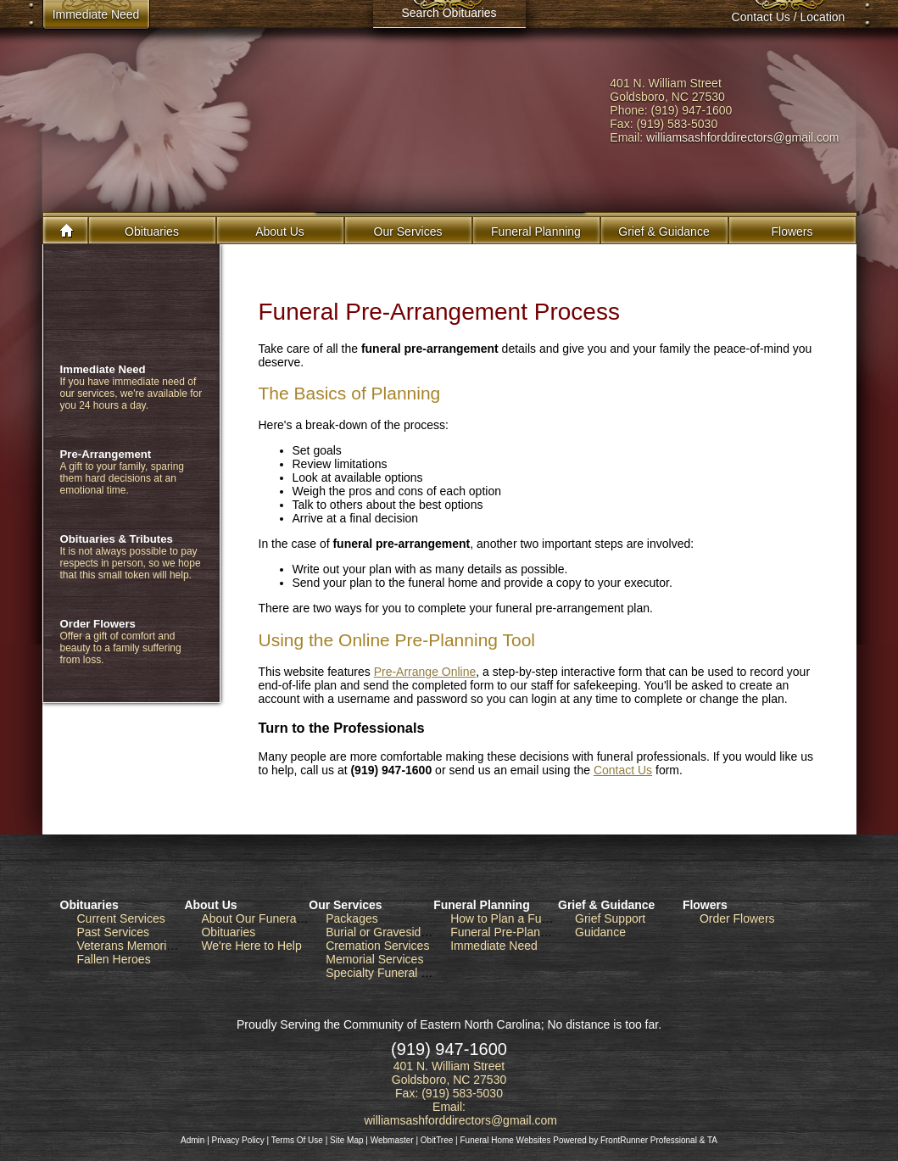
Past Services (113, 932)
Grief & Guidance (606, 905)
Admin (192, 1140)
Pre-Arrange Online (425, 671)
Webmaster (392, 1140)
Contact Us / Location (788, 17)
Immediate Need (103, 369)
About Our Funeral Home (267, 918)
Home (67, 230)
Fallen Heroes (114, 959)
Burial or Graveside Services (401, 932)
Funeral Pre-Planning (506, 932)
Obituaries (152, 231)
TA (712, 1140)
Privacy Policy (238, 1140)
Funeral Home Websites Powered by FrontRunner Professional (578, 1140)
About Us (210, 905)
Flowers (791, 231)
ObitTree (437, 1140)
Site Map (346, 1140)
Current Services (121, 918)
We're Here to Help (251, 945)
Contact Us (623, 770)
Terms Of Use (297, 1140)
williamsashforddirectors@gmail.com (742, 137)
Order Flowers (98, 623)
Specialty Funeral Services (396, 973)
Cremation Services (377, 945)
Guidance (600, 932)
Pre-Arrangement (106, 454)
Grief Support (610, 918)
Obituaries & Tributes (116, 539)
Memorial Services (374, 959)
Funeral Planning (481, 905)
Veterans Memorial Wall (139, 945)
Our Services (345, 905)
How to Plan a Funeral (509, 918)
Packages (351, 918)
